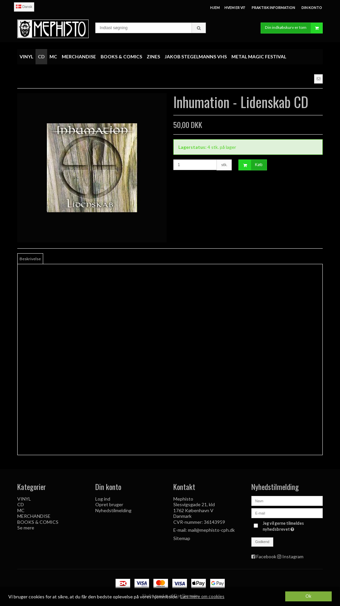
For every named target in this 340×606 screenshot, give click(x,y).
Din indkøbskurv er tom (293, 28)
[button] (318, 79)
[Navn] (287, 500)
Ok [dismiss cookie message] (308, 596)
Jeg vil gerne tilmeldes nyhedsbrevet (292, 526)
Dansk (24, 7)
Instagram (292, 556)
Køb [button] (250, 165)
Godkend (262, 542)
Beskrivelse (30, 258)
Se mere (25, 527)
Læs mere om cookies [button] (202, 596)
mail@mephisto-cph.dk (211, 530)
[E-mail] (287, 512)
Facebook (266, 556)
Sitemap (181, 538)
